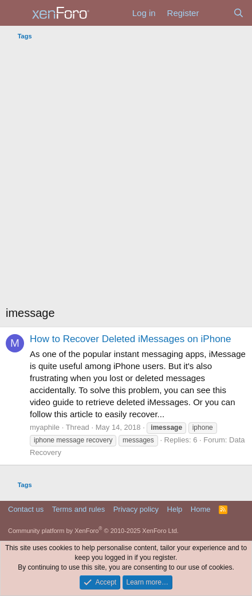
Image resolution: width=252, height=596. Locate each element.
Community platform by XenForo (93, 530)
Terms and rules (78, 509)
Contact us (26, 509)
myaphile (45, 427)
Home (201, 509)
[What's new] (215, 12)
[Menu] (15, 13)
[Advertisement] (126, 176)
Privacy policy (136, 509)
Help (175, 509)
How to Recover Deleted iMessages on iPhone (130, 339)
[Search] (238, 12)
